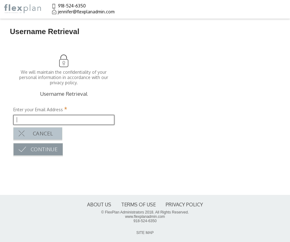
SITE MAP (145, 233)
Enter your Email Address (38, 109)
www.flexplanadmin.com (145, 216)
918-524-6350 (72, 5)
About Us (99, 204)
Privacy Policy (184, 204)
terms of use (138, 204)
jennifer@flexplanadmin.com (86, 11)
